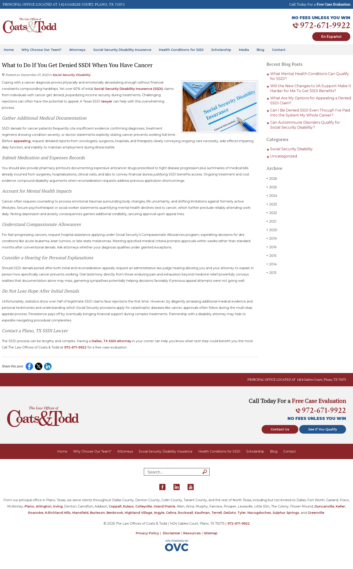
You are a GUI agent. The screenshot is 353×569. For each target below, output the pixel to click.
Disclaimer (171, 533)
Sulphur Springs (286, 513)
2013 (271, 273)
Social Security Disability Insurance (122, 50)
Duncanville (324, 506)
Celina (171, 513)
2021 (271, 221)
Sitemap (210, 533)
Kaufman (202, 513)
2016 (271, 247)
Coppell (115, 506)
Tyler (242, 513)
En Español (331, 36)
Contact (278, 50)
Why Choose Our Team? (41, 50)
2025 (272, 187)
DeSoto (230, 513)
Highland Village (138, 513)
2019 (272, 238)
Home (9, 50)
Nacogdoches (259, 513)
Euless (128, 506)
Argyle (159, 513)
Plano (29, 506)
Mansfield (80, 513)
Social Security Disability (71, 75)
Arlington (44, 506)
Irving (58, 506)
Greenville (316, 513)
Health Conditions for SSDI (181, 50)
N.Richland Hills (58, 513)
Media (244, 50)
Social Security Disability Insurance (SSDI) (128, 89)
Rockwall (185, 513)
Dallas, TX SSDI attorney (111, 341)
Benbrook (114, 513)
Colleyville (143, 506)
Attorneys (77, 50)
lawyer (106, 101)
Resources (192, 533)
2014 (272, 264)
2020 (272, 230)
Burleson (97, 513)
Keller (340, 506)
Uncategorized (283, 156)
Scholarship (221, 50)
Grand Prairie (164, 506)
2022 (272, 213)
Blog (260, 50)
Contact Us (280, 429)
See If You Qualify (322, 429)
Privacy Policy (147, 533)
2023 (272, 204)
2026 (272, 178)
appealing (22, 141)
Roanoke (35, 513)
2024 (272, 196)
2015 (271, 256)
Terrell (216, 513)
